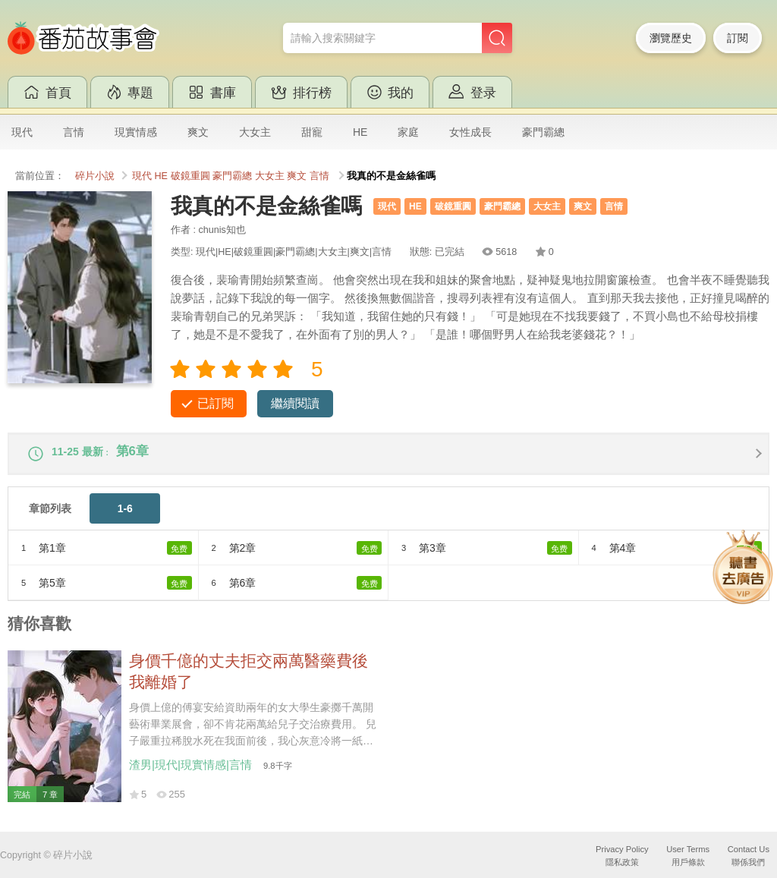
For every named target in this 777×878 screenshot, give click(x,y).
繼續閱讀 (295, 403)
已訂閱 (215, 403)
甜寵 (311, 132)
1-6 (125, 516)
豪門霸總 (543, 132)
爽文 (198, 132)
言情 (73, 132)
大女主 (255, 132)
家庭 (408, 132)
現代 (22, 132)
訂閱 (737, 38)
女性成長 (470, 132)
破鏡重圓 (190, 176)
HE (360, 132)
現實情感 (136, 132)
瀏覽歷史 (671, 38)
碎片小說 (95, 176)
